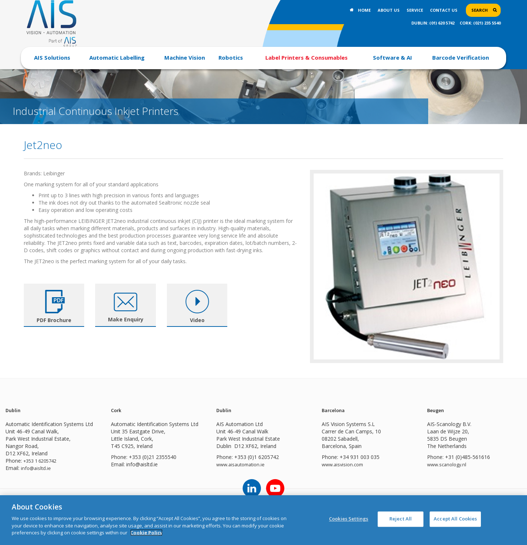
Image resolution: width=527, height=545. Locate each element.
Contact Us (443, 10)
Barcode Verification (460, 57)
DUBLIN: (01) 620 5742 (433, 23)
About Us (389, 10)
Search (479, 10)
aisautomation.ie (249, 464)
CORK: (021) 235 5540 (480, 23)
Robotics (230, 57)
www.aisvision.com (344, 464)
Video (197, 320)
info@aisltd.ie (36, 467)
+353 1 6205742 (42, 460)
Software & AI (392, 57)
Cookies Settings (348, 520)
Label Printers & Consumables (306, 57)
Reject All (400, 520)
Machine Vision (184, 57)
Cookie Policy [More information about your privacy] (146, 532)
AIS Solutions (52, 57)
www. (222, 464)
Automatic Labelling (117, 57)
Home (364, 10)
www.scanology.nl (448, 464)
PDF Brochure (54, 320)
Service (415, 10)
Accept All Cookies (455, 520)
